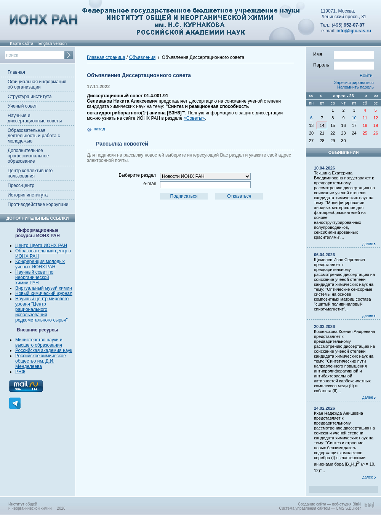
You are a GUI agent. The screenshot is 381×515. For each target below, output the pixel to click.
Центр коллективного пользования (30, 173)
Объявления (142, 57)
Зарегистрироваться (354, 82)
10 (354, 118)
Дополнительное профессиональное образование (28, 156)
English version (52, 43)
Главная (16, 72)
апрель (340, 95)
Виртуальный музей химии (43, 288)
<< (311, 96)
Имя (343, 54)
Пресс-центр (21, 185)
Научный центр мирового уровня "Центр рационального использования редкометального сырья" (42, 309)
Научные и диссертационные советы (35, 118)
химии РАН (27, 282)
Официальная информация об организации (37, 84)
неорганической (32, 277)
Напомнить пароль (355, 87)
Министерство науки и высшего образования (38, 342)
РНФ (20, 371)
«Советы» (194, 118)
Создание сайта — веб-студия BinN (329, 504)
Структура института (29, 96)
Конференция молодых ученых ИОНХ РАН (40, 264)
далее (369, 244)
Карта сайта (21, 43)
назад (99, 129)
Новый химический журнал (43, 293)
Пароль (343, 65)
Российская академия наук (43, 350)
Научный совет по (34, 272)
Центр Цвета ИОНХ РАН (41, 245)
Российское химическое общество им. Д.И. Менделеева (40, 361)
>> (376, 96)
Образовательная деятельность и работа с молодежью (34, 136)
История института (28, 195)
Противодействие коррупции (38, 204)
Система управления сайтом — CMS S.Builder (320, 508)
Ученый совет (22, 106)
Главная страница (106, 57)
